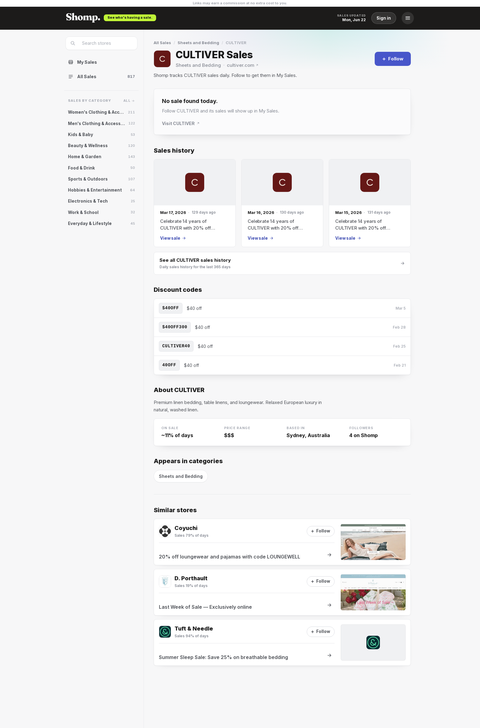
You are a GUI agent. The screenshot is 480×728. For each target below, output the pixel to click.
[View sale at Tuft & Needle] (282, 642)
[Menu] (408, 18)
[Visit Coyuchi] (165, 531)
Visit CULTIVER (181, 123)
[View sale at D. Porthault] (282, 592)
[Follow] (393, 59)
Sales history (174, 150)
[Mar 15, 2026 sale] (370, 203)
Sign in (384, 18)
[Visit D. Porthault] (165, 581)
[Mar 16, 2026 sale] (282, 203)
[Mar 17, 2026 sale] (194, 203)
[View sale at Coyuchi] (282, 542)
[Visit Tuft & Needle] (165, 632)
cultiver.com (243, 65)
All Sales (162, 42)
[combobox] (105, 43)
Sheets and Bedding (198, 42)
